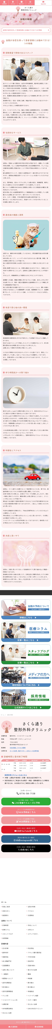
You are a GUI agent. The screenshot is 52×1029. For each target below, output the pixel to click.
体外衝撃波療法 (7, 1008)
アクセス (31, 911)
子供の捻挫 (31, 957)
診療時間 (5, 925)
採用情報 (5, 938)
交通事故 (31, 915)
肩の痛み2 (31, 987)
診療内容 (4, 943)
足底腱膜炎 (6, 965)
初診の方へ (6, 911)
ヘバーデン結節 (33, 996)
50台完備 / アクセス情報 (18, 748)
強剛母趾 (5, 957)
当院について (6, 920)
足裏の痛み (31, 965)
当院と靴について (8, 970)
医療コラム (6, 930)
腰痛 (29, 974)
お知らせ (31, 930)
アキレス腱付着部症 (34, 952)
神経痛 (30, 978)
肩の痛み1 (5, 987)
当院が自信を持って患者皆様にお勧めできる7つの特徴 (22, 30)
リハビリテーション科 (9, 1000)
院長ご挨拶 (6, 907)
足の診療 (5, 948)
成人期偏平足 (6, 961)
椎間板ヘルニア (7, 978)
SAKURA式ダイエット (35, 1008)
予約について (32, 925)
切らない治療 (32, 1004)
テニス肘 (5, 996)
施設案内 (5, 915)
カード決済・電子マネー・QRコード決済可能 (24, 751)
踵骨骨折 (5, 952)
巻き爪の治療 (32, 970)
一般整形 (5, 974)
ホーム (4, 902)
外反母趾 (31, 948)
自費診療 (5, 1004)
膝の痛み (31, 983)
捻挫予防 (31, 961)
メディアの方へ (33, 934)
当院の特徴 (31, 907)
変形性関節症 (6, 983)
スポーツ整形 (32, 1000)
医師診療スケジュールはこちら (16, 775)
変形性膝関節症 (7, 991)
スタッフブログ (7, 934)
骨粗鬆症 (31, 991)
